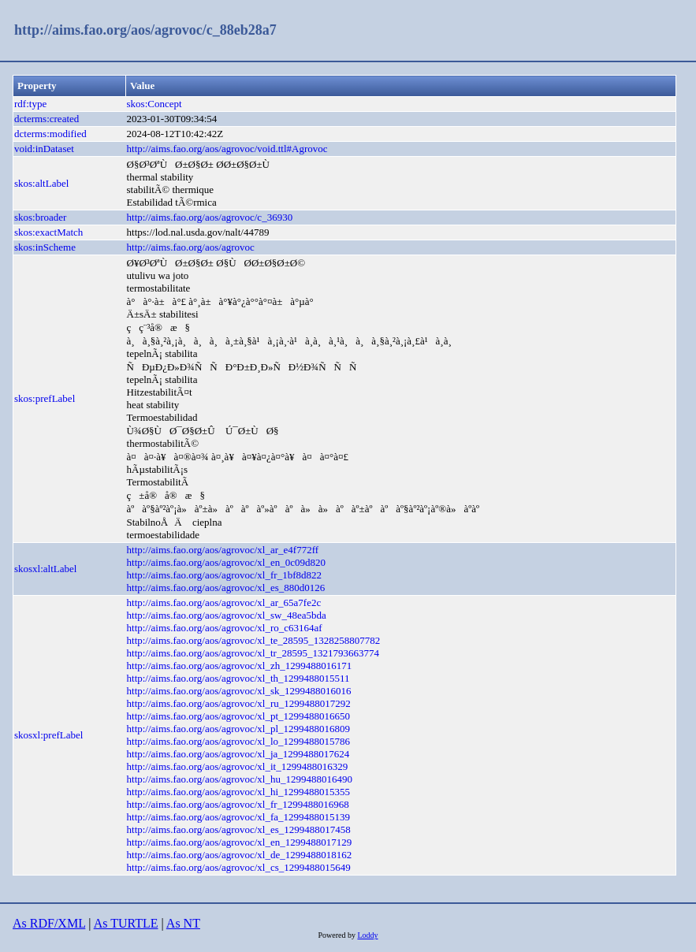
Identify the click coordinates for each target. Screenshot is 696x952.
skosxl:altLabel (45, 569)
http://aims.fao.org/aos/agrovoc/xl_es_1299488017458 (239, 829)
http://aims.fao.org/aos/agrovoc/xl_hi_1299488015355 (239, 792)
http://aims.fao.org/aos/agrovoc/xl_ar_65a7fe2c (224, 602)
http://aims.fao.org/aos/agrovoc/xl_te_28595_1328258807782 (254, 640)
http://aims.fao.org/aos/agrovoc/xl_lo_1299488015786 (239, 741)
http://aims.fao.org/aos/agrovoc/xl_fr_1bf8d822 (224, 575)
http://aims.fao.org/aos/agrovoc (191, 247)
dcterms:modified (50, 133)
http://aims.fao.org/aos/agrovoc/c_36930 (210, 217)
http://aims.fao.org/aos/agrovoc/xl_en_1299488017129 (239, 842)
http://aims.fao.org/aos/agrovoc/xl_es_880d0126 (226, 587)
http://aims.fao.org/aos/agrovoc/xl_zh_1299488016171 (239, 665)
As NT (183, 923)
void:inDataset (44, 148)
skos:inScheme (45, 247)
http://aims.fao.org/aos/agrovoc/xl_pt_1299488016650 (239, 716)
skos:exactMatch (48, 232)
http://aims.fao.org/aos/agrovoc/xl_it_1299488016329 (237, 766)
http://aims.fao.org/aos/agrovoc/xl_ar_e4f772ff (223, 550)
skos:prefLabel (44, 398)
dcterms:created (46, 119)
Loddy (367, 935)
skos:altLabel (41, 183)
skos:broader (40, 217)
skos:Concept (154, 104)
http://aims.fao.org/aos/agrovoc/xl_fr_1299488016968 (238, 804)
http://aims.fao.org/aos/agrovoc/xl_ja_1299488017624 (238, 754)
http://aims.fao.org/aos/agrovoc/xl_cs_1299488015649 (239, 867)
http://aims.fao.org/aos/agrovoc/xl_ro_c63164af (224, 628)
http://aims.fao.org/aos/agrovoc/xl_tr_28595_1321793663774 (253, 653)
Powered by (337, 935)
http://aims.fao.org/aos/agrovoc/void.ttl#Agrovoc (227, 148)
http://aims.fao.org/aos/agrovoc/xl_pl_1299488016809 (239, 728)
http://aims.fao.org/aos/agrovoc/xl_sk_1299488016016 (239, 691)
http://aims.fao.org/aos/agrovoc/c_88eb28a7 (145, 30)
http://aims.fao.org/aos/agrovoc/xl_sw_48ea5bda (226, 615)
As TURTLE (126, 923)
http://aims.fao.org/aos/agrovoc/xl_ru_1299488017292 (239, 703)
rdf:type (30, 104)
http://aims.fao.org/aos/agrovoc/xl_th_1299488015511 (238, 678)
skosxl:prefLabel (48, 735)
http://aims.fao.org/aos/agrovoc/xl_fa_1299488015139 (239, 817)
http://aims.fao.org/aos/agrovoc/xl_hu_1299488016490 (239, 779)
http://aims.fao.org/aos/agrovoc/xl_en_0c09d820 (226, 562)
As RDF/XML (49, 923)
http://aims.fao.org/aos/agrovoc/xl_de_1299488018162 (239, 855)
